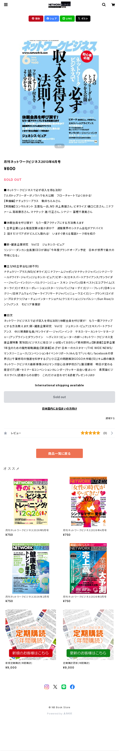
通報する (110, 418)
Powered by (59, 713)
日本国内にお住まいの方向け (59, 408)
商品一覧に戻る (59, 453)
